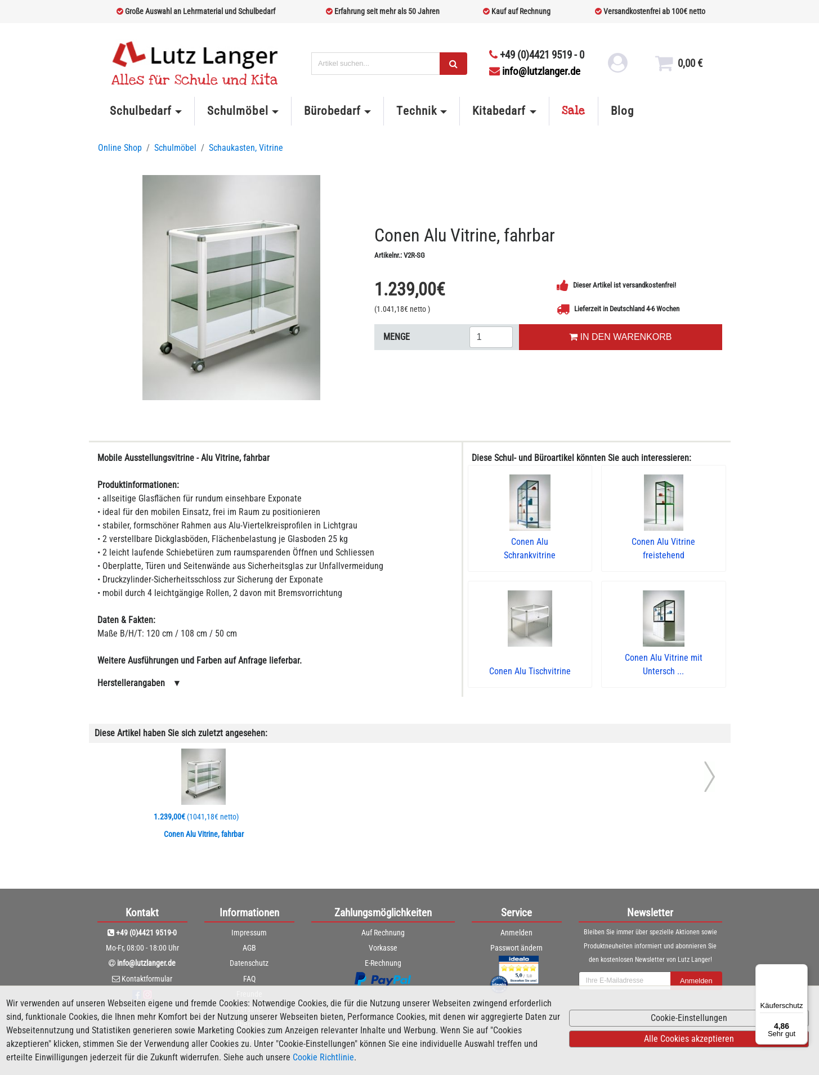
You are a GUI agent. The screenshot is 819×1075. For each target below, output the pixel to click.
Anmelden (516, 932)
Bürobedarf (332, 111)
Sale (573, 111)
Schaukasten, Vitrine (246, 147)
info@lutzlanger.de (534, 71)
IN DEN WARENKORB (620, 337)
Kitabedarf (499, 111)
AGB (249, 947)
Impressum (249, 932)
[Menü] (801, 971)
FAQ (249, 978)
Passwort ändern (516, 947)
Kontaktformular (147, 978)
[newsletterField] (625, 981)
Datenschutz (249, 962)
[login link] (616, 67)
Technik (416, 111)
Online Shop (120, 147)
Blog (622, 111)
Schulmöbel (237, 111)
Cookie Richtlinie (323, 1057)
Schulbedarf (141, 111)
